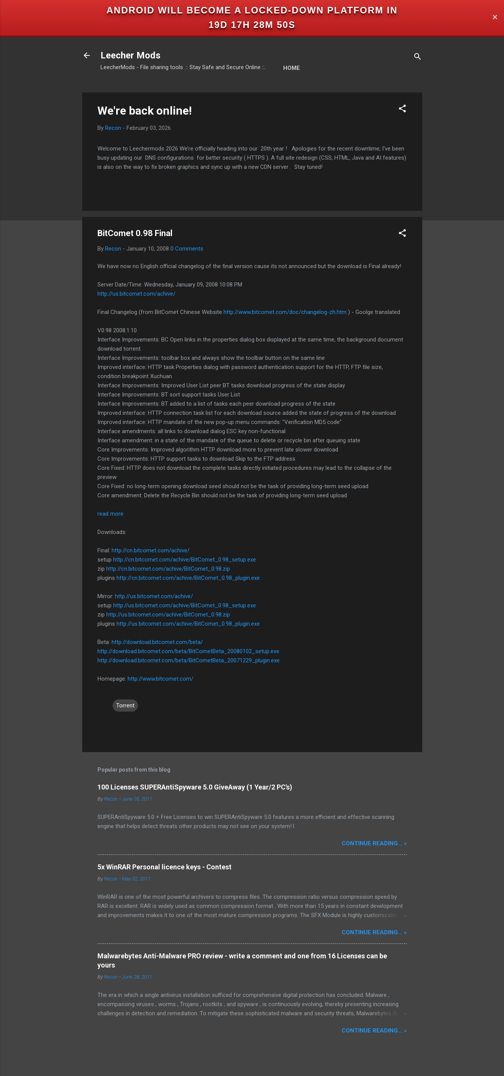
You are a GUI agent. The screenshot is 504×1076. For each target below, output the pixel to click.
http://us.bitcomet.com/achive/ (136, 293)
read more (110, 513)
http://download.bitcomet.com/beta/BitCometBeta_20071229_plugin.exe (188, 660)
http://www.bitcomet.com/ (160, 678)
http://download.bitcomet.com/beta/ (157, 642)
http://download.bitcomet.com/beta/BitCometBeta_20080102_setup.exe (188, 651)
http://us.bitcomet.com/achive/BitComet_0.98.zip (168, 614)
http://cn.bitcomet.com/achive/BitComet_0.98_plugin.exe (188, 577)
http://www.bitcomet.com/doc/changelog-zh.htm (285, 312)
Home (291, 68)
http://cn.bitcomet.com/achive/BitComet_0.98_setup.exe (184, 559)
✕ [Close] (495, 18)
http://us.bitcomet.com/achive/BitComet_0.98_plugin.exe (188, 623)
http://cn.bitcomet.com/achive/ (151, 550)
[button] (402, 110)
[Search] (417, 58)
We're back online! (144, 110)
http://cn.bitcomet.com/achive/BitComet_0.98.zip (168, 568)
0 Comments (186, 248)
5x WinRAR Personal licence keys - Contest (164, 867)
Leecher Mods (130, 55)
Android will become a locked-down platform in (252, 10)
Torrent (125, 705)
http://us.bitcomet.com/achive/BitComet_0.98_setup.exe (184, 605)
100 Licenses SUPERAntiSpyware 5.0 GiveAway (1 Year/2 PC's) (194, 787)
